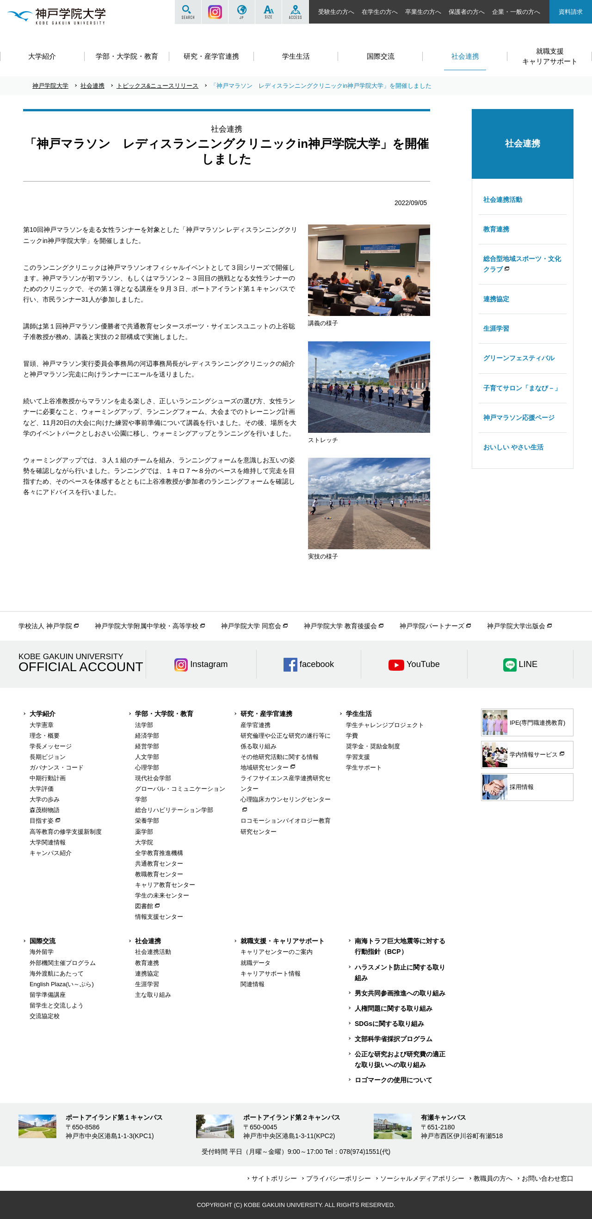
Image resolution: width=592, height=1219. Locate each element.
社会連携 (92, 85)
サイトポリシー (274, 1178)
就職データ (255, 962)
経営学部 (147, 746)
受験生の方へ (336, 11)
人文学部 (147, 756)
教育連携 (496, 229)
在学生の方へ (380, 11)
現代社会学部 (153, 778)
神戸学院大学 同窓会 (251, 626)
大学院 (144, 842)
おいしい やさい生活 (513, 447)
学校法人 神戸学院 (45, 626)
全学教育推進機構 (159, 852)
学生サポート (364, 767)
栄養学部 (147, 820)
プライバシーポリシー (338, 1178)
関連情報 (252, 984)
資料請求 (571, 11)
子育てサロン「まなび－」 (522, 388)
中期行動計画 (48, 778)
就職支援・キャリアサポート (282, 941)
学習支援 (358, 756)
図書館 (144, 906)
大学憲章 (42, 725)
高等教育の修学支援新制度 (66, 831)
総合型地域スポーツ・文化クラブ (522, 264)
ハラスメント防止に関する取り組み (400, 973)
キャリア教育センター (165, 884)
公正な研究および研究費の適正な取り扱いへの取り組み (400, 1059)
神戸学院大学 (50, 85)
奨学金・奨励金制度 (373, 746)
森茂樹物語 (45, 810)
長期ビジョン (48, 756)
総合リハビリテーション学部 (174, 810)
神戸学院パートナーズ (432, 626)
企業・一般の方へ (516, 11)
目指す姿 (42, 820)
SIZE (268, 12)
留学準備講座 (48, 994)
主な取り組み (153, 994)
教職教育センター (159, 874)
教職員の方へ (493, 1178)
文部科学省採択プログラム (393, 1039)
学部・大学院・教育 (164, 713)
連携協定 (496, 299)
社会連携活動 (502, 199)
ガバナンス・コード (57, 767)
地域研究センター (264, 767)
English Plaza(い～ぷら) (62, 984)
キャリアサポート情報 (270, 973)
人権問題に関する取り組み (393, 1008)
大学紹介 (43, 713)
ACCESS (295, 12)
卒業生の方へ (423, 11)
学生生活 (359, 713)
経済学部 (147, 735)
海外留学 (42, 951)
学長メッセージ (51, 746)
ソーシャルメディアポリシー (422, 1178)
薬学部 (144, 831)
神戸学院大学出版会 (516, 626)
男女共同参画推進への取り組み (400, 993)
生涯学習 (496, 328)
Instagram (215, 12)
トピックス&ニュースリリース (158, 85)
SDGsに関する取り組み (389, 1023)
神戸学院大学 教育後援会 (340, 626)
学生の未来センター (162, 895)
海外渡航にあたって (57, 973)
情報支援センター (159, 916)
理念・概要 (45, 735)
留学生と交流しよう (57, 1005)
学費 (352, 735)
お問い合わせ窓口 (548, 1178)
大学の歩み (45, 799)
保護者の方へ (467, 11)
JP (241, 12)
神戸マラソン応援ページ (519, 417)
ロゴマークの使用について (393, 1080)
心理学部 (147, 767)
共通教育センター (159, 863)
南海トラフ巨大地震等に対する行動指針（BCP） (400, 946)
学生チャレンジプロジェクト (385, 725)
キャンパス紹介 (51, 852)
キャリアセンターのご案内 (276, 951)
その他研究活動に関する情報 (279, 756)
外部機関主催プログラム (63, 962)
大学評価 (42, 788)
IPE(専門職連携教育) (523, 722)
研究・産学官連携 (266, 713)
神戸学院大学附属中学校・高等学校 (146, 626)
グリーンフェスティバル (519, 358)
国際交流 (43, 941)
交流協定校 (45, 1016)
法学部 (144, 725)
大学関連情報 (48, 842)
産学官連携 (255, 725)
